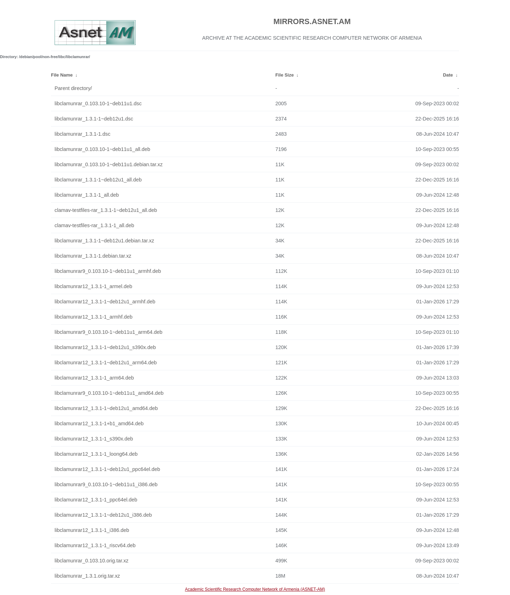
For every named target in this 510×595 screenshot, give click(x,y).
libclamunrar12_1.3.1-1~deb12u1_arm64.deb (106, 362)
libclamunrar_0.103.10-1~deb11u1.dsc (98, 103)
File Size (285, 75)
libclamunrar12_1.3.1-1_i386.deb (92, 530)
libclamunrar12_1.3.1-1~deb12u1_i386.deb (103, 515)
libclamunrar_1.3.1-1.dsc (82, 134)
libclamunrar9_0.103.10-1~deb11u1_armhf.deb (108, 271)
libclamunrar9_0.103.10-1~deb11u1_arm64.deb (108, 332)
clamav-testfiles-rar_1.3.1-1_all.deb (94, 225)
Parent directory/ (73, 88)
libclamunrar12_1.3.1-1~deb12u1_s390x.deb (105, 347)
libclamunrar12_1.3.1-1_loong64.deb (96, 454)
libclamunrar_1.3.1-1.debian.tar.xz (93, 256)
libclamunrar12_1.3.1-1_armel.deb (93, 286)
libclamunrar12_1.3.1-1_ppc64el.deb (96, 500)
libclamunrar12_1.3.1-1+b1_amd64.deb (99, 423)
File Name (62, 75)
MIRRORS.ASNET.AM (312, 21)
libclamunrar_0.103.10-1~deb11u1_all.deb (102, 149)
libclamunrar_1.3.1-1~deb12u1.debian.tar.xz (104, 240)
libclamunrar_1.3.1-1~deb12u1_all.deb (98, 180)
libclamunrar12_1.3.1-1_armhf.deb (93, 317)
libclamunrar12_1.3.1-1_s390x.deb (94, 439)
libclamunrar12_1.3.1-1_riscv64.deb (95, 545)
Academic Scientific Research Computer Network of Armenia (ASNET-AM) (255, 589)
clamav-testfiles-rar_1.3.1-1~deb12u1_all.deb (106, 210)
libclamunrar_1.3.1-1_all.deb (87, 195)
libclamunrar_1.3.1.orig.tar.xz (87, 576)
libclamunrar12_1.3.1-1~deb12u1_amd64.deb (106, 408)
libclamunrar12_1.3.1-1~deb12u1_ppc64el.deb (107, 469)
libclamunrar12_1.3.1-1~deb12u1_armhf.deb (105, 301)
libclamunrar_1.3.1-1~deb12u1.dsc (94, 119)
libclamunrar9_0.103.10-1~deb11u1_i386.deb (106, 484)
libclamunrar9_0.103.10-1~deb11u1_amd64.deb (109, 393)
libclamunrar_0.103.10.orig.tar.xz (92, 560)
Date (448, 75)
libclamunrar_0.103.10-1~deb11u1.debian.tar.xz (109, 164)
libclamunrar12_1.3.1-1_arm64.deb (94, 378)
